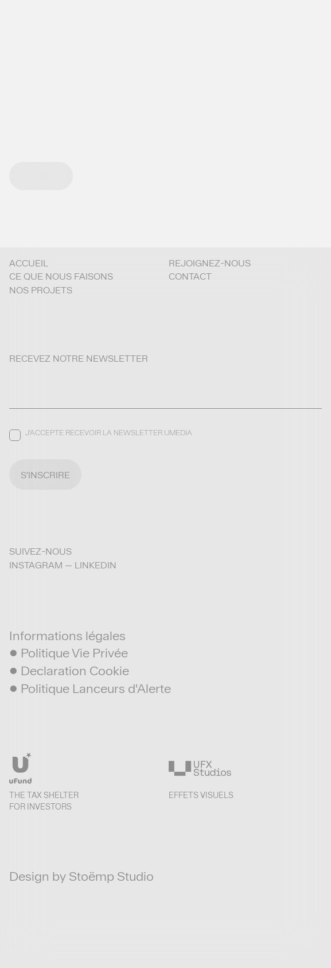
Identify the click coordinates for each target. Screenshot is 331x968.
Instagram (36, 565)
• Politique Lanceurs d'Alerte (90, 688)
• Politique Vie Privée (68, 653)
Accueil (28, 263)
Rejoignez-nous (210, 263)
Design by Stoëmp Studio (81, 876)
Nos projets (40, 290)
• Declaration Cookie (69, 671)
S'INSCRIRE (45, 475)
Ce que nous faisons (61, 276)
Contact (190, 276)
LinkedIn (95, 565)
